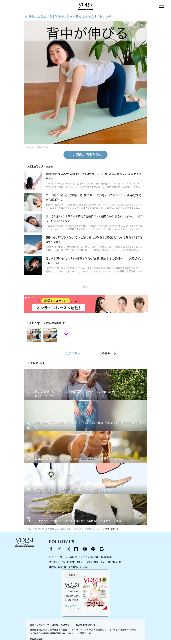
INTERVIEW (51, 563)
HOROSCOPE (52, 568)
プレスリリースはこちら (38, 628)
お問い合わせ (18, 628)
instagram (61, 549)
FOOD (65, 563)
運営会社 (105, 628)
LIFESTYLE (107, 563)
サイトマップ (149, 628)
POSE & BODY (52, 557)
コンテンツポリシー (90, 628)
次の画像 (105, 353)
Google (95, 549)
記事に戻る (73, 353)
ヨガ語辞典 (84, 631)
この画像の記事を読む (85, 154)
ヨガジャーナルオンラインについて (126, 628)
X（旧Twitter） (53, 549)
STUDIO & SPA (72, 568)
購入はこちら (132, 576)
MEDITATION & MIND (78, 557)
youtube (78, 549)
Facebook (44, 549)
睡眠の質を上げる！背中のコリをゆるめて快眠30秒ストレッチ (70, 16)
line (87, 549)
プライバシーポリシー (70, 628)
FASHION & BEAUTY (84, 563)
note (70, 549)
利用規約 (54, 628)
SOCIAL (100, 557)
